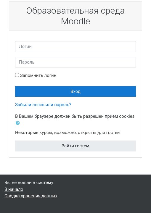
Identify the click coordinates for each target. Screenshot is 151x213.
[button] (19, 123)
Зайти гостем (75, 146)
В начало (13, 189)
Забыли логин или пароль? (43, 104)
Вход (75, 91)
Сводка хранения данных (30, 196)
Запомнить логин (38, 75)
